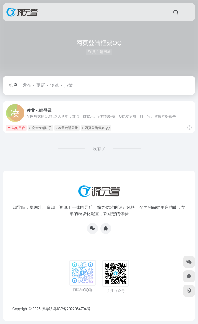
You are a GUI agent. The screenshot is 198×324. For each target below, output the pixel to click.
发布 (27, 85)
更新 (40, 85)
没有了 (99, 148)
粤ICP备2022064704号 (71, 309)
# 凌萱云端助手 (40, 128)
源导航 (47, 309)
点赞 (68, 85)
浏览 (54, 85)
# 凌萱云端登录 (66, 128)
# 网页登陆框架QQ (96, 128)
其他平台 (16, 128)
